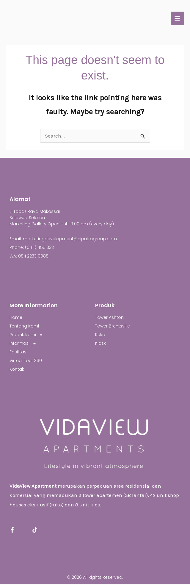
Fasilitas (18, 353)
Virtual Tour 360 (26, 361)
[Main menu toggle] (177, 19)
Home (16, 318)
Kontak (17, 370)
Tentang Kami (24, 327)
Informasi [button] (23, 344)
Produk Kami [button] (26, 336)
